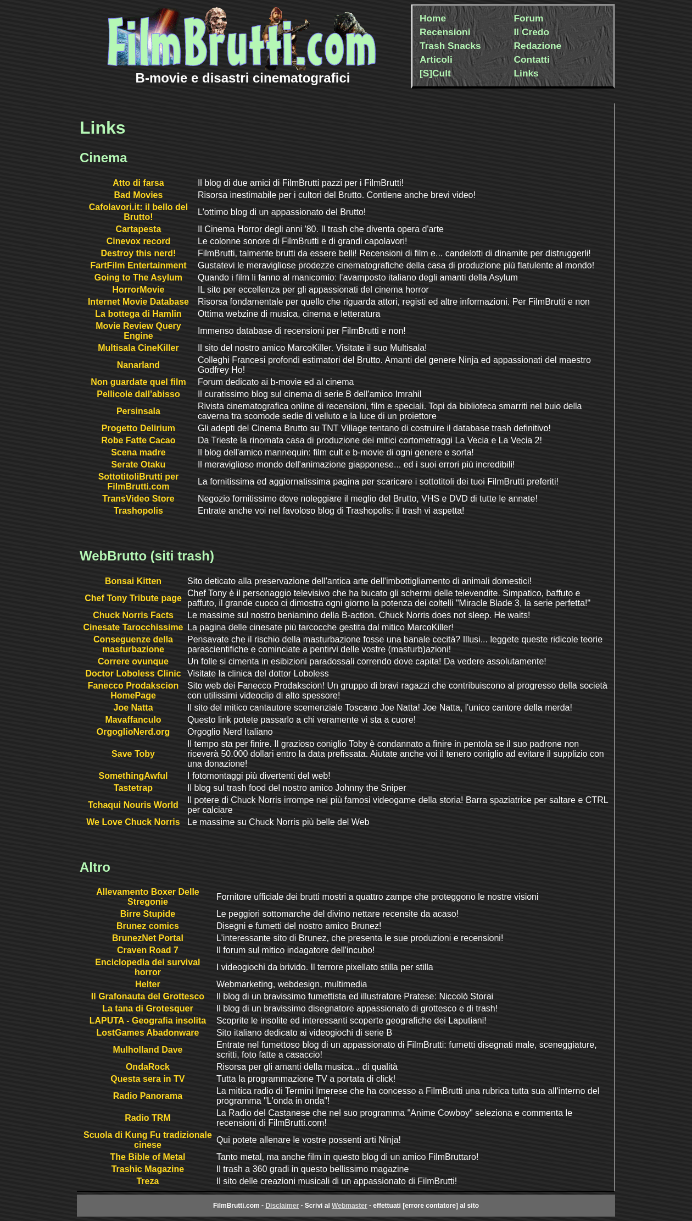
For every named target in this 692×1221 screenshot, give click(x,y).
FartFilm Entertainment (138, 265)
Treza (147, 1181)
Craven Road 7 (147, 950)
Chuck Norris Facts (133, 615)
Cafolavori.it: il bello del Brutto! (138, 212)
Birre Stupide (147, 914)
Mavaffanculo (133, 719)
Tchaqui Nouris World (133, 805)
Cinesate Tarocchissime (133, 627)
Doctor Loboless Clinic (133, 673)
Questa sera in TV (147, 1079)
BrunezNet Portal (147, 938)
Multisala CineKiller (138, 348)
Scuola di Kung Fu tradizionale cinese (147, 1140)
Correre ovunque (133, 661)
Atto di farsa (138, 183)
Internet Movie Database (138, 301)
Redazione (538, 45)
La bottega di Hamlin (138, 313)
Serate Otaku (138, 464)
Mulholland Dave (147, 1049)
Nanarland (138, 365)
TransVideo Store (138, 498)
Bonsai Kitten (133, 581)
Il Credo (532, 31)
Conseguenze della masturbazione (133, 644)
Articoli (436, 59)
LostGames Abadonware (147, 1032)
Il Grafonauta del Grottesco (147, 996)
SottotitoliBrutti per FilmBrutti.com (138, 481)
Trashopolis (138, 510)
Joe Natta (133, 707)
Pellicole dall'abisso (138, 394)
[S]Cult (435, 73)
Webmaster (349, 1205)
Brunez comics (147, 926)
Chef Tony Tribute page (133, 598)
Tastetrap (133, 788)
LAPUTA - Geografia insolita (148, 1020)
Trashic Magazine (148, 1169)
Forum (529, 18)
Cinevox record (138, 241)
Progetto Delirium (138, 428)
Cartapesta (138, 229)
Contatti (532, 59)
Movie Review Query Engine (138, 330)
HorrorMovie (138, 289)
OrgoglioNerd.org (133, 731)
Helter (147, 984)
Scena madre (138, 452)
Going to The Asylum (138, 277)
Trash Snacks (450, 45)
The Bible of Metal (147, 1157)
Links (526, 73)
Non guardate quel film (138, 382)
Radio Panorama (147, 1096)
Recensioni (445, 31)
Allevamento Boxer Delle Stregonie (147, 896)
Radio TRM (148, 1118)
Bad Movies (138, 195)
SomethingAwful (133, 775)
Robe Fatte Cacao (138, 440)
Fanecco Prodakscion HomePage (133, 690)
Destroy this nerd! (138, 253)
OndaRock (148, 1066)
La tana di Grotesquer (147, 1008)
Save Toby (133, 753)
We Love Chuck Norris (133, 822)
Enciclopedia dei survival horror (147, 967)
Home (433, 18)
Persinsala (138, 411)
